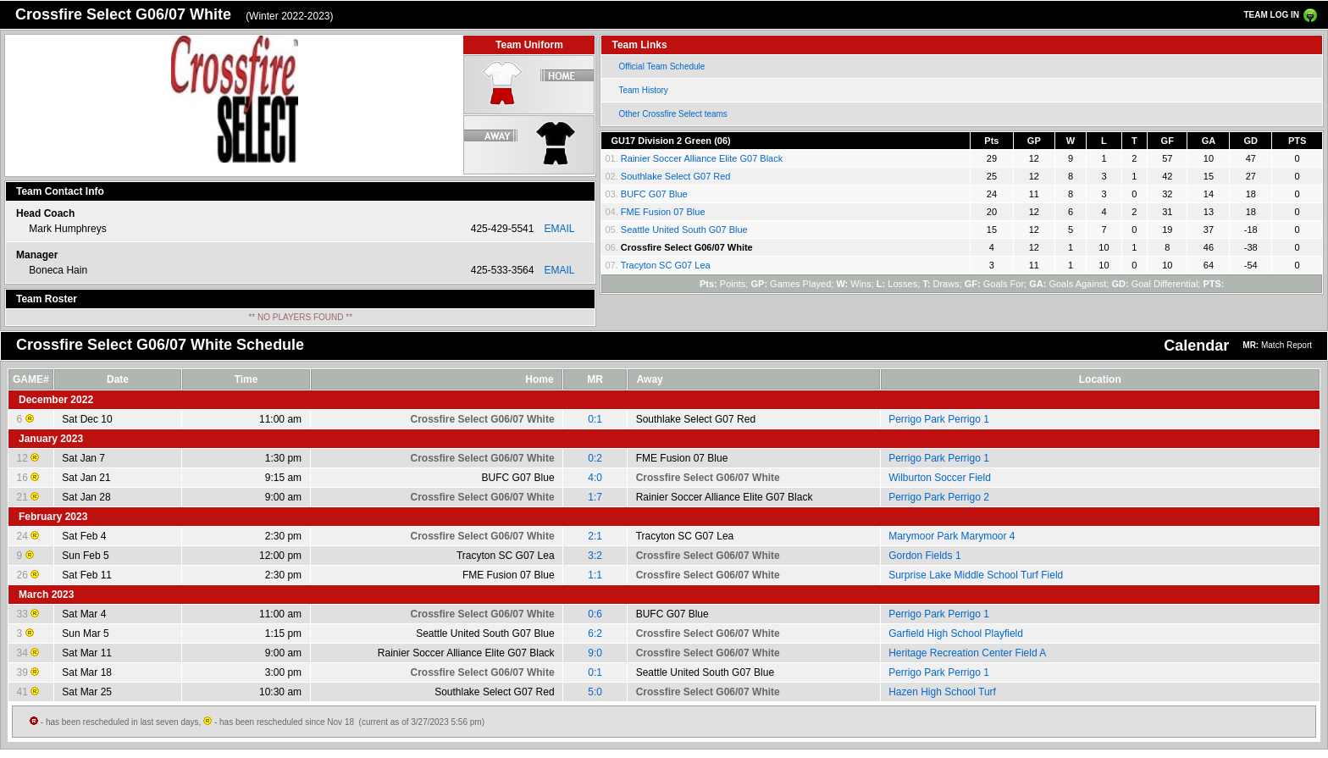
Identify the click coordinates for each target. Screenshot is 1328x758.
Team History (642, 90)
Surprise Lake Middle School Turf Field (975, 575)
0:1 (595, 419)
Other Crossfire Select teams (672, 114)
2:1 (595, 536)
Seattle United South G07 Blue (684, 229)
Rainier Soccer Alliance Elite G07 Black (702, 158)
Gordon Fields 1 (924, 556)
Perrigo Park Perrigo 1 (938, 419)
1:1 (595, 575)
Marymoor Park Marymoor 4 (951, 536)
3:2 (595, 556)
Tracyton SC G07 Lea (666, 265)
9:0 (595, 653)
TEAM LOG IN (1271, 14)
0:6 (595, 614)
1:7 (595, 497)
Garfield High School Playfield (955, 633)
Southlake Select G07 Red (676, 176)
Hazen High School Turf (942, 692)
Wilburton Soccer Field (939, 478)
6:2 (595, 633)
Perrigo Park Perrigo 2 (938, 497)
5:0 (595, 692)
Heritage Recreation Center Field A (967, 653)
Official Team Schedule (661, 66)
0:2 (595, 458)
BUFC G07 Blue (654, 194)
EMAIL (559, 229)
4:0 (595, 478)
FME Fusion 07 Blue (663, 212)
